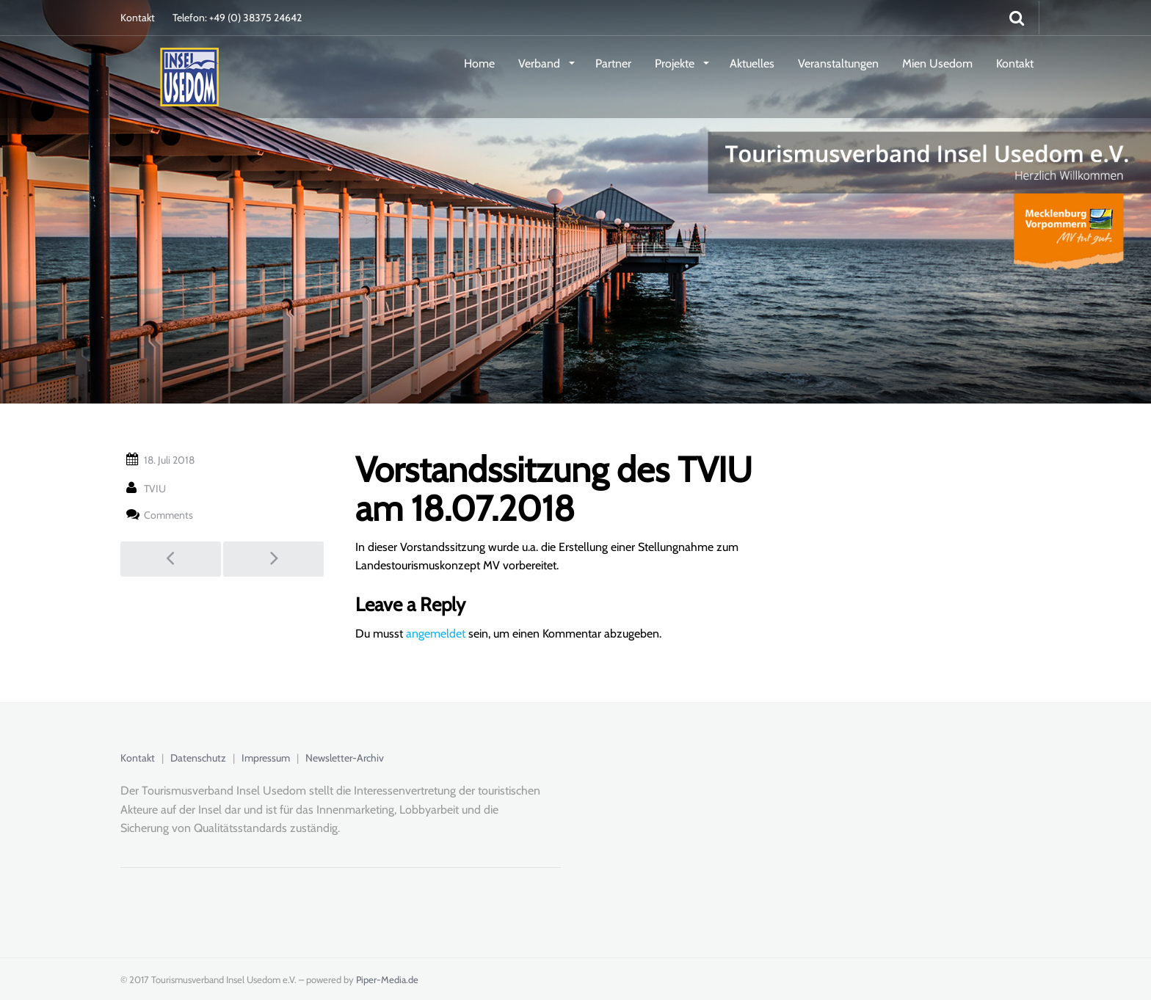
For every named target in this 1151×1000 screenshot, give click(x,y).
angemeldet (435, 633)
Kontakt (137, 17)
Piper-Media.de (387, 979)
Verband (540, 63)
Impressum (266, 757)
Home (479, 63)
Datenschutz (198, 757)
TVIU (155, 488)
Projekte (676, 63)
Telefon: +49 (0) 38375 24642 (237, 17)
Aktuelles (752, 63)
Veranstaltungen (838, 63)
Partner (613, 63)
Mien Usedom (937, 63)
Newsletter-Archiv (344, 757)
